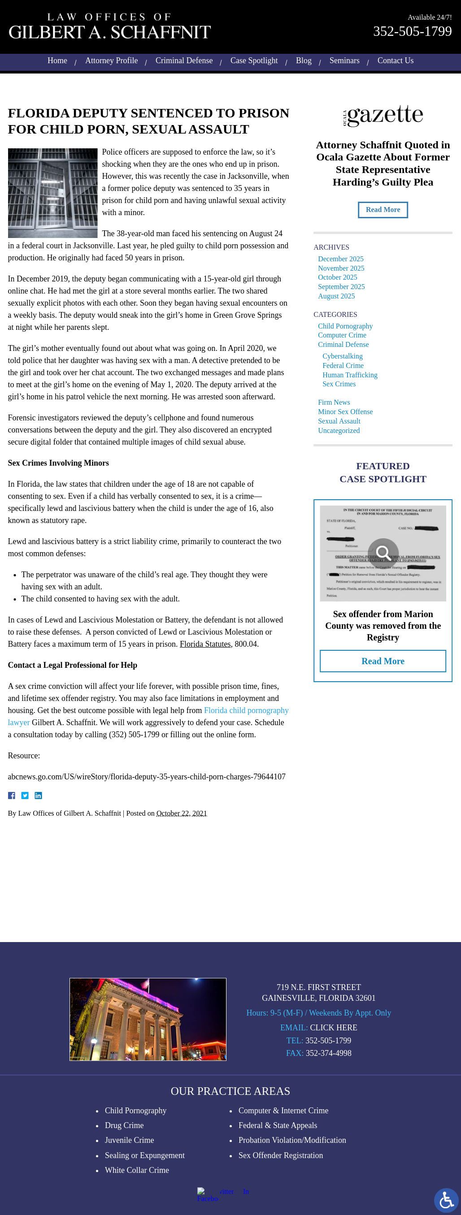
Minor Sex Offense (348, 411)
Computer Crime (345, 335)
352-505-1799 (412, 30)
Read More (386, 209)
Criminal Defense (184, 59)
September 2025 (344, 286)
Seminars (345, 59)
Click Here (333, 1090)
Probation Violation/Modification (292, 1202)
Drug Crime (124, 1188)
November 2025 (344, 268)
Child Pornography (348, 326)
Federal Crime (346, 365)
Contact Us (396, 59)
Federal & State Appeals (278, 1188)
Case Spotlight (254, 59)
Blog (304, 59)
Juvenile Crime (129, 1202)
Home (57, 59)
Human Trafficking (353, 375)
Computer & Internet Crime (283, 1173)
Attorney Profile (111, 59)
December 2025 (344, 259)
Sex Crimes (342, 384)
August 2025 (339, 296)
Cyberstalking (346, 356)
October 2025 (341, 277)
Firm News (337, 402)
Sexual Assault (342, 421)
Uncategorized (342, 430)
